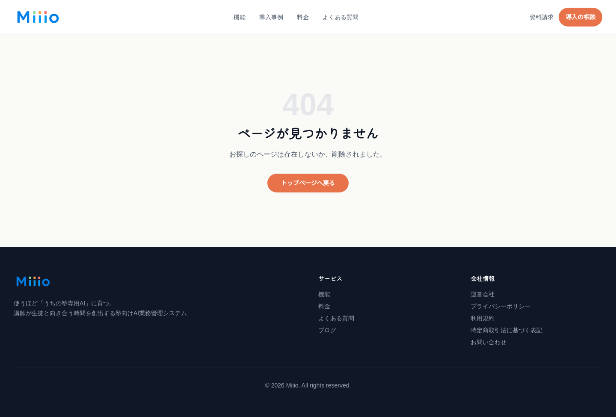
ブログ (327, 330)
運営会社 (483, 294)
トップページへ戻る (308, 183)
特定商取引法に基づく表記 (506, 330)
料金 (303, 17)
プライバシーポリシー (500, 306)
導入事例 (271, 17)
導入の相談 (580, 17)
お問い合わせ (488, 342)
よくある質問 (340, 17)
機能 (240, 17)
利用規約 (483, 318)
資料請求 (542, 17)
